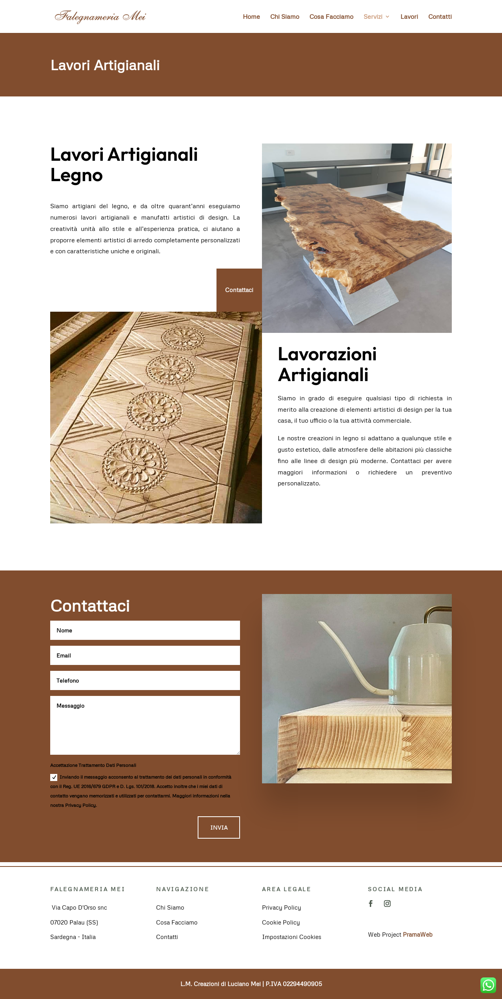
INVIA (218, 827)
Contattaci (239, 289)
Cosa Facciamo (331, 17)
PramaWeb (418, 934)
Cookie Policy (281, 922)
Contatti (440, 17)
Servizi (373, 17)
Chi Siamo (284, 17)
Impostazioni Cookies (291, 936)
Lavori (409, 17)
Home (251, 17)
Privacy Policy (281, 907)
